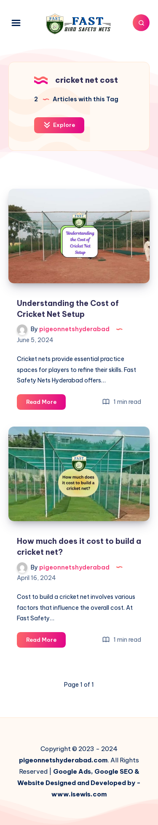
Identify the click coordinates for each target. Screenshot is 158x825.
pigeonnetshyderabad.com (63, 760)
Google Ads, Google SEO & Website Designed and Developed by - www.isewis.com (79, 782)
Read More (46, 403)
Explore (59, 125)
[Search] (141, 22)
